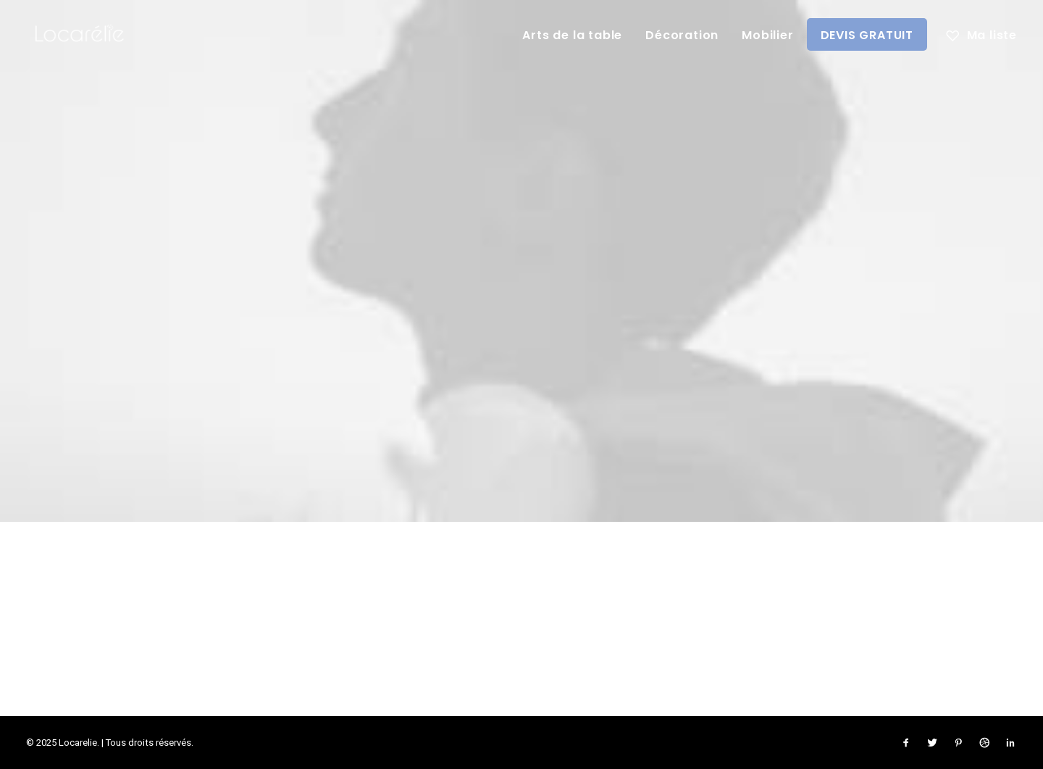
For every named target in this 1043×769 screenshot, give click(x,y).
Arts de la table (572, 35)
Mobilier (767, 35)
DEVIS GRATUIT (867, 35)
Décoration (682, 35)
